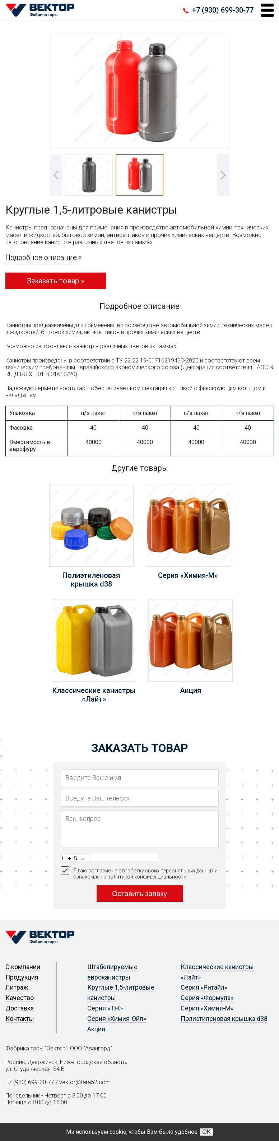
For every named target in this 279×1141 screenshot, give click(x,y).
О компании (22, 967)
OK (206, 1132)
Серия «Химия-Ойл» (116, 1018)
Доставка (19, 1008)
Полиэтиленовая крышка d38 (224, 1018)
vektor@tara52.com (85, 1082)
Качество (19, 997)
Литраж (16, 987)
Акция (96, 1029)
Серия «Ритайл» (204, 987)
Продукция (21, 977)
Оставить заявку (139, 894)
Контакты (19, 1018)
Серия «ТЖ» (105, 1008)
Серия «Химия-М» (207, 1008)
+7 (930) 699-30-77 (223, 10)
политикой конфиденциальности (146, 877)
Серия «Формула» (207, 997)
